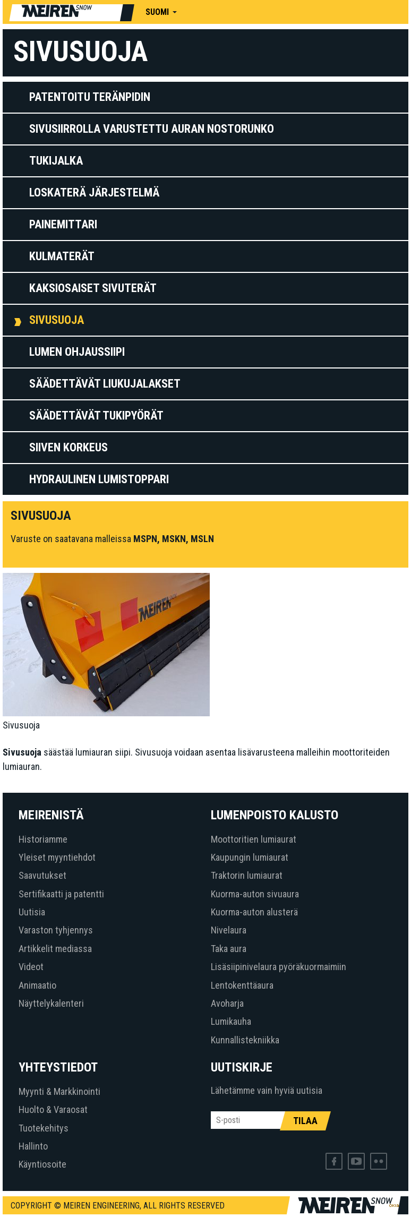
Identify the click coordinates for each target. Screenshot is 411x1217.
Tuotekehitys (43, 1128)
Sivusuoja (56, 320)
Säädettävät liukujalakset (105, 383)
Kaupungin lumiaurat (249, 857)
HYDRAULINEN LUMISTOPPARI (99, 479)
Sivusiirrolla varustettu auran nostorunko (151, 128)
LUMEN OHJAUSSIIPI (77, 351)
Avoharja (227, 1003)
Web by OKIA (394, 1206)
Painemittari (63, 224)
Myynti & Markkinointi (59, 1091)
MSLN (202, 538)
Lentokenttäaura (242, 985)
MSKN (174, 538)
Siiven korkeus (68, 447)
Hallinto (33, 1146)
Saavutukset (42, 875)
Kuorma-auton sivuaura (255, 893)
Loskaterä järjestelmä (94, 192)
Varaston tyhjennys (56, 930)
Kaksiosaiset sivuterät (93, 288)
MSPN (145, 538)
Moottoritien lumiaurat (253, 839)
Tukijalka (56, 160)
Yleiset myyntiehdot (57, 857)
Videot (31, 966)
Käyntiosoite (42, 1164)
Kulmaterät (62, 256)
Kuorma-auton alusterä (254, 912)
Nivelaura (228, 930)
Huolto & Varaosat (53, 1109)
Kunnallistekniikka (245, 1039)
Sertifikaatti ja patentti (61, 893)
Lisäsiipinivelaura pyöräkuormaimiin (278, 966)
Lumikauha (231, 1021)
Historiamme (43, 839)
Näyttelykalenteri (51, 1003)
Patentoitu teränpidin (89, 97)
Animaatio (37, 985)
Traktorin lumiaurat (246, 875)
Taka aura (228, 948)
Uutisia (32, 912)
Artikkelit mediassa (55, 948)
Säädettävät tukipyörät (96, 415)
